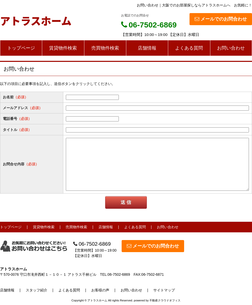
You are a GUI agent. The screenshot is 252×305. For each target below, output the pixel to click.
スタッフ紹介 (36, 290)
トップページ (21, 48)
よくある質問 (189, 48)
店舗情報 (147, 48)
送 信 (126, 202)
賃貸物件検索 (63, 48)
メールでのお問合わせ (221, 19)
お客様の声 (100, 290)
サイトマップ (164, 290)
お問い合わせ (231, 48)
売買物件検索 (105, 48)
